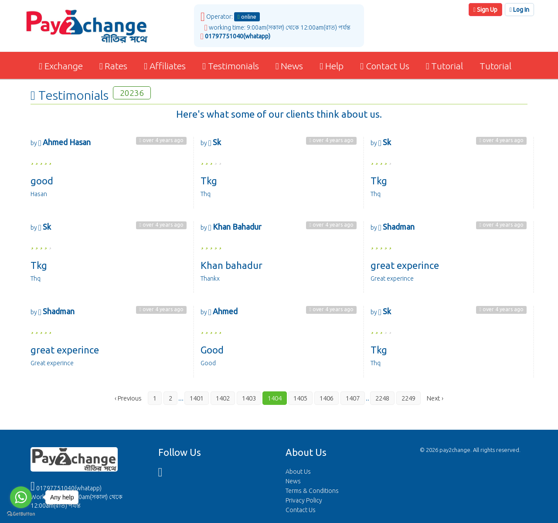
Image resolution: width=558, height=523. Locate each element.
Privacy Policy (304, 500)
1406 (326, 398)
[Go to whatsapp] (21, 497)
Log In (519, 9)
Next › (435, 398)
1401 (197, 398)
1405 (300, 398)
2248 (382, 398)
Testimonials (230, 66)
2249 (408, 398)
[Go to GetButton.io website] (21, 514)
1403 (249, 398)
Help (332, 66)
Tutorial (444, 66)
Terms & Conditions (312, 490)
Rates (113, 66)
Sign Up (485, 9)
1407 (353, 398)
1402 (223, 398)
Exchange (60, 66)
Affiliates (165, 66)
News (289, 66)
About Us (298, 471)
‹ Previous (128, 398)
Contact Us (384, 66)
